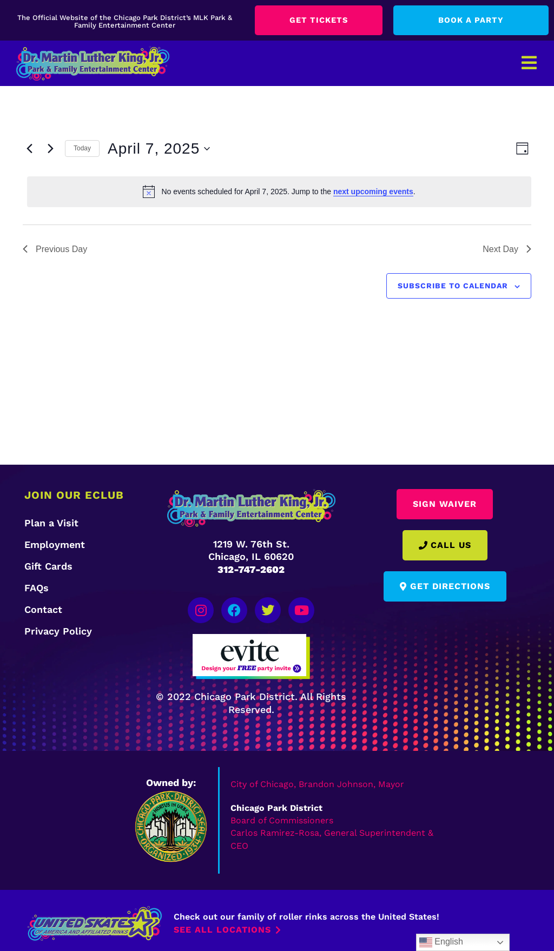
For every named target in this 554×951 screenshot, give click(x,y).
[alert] (279, 192)
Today (82, 149)
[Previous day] (29, 149)
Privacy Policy (58, 631)
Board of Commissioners (281, 814)
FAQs (36, 588)
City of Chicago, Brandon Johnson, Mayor (317, 779)
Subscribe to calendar (453, 286)
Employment (54, 545)
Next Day (507, 249)
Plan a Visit (51, 523)
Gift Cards (48, 566)
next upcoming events (373, 192)
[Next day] (50, 149)
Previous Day (55, 249)
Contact (43, 610)
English (441, 942)
